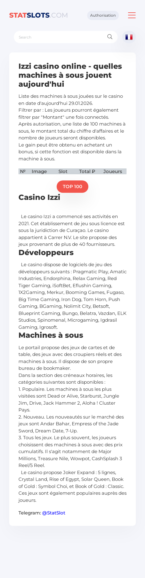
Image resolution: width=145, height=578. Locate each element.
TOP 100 (72, 186)
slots (38, 15)
